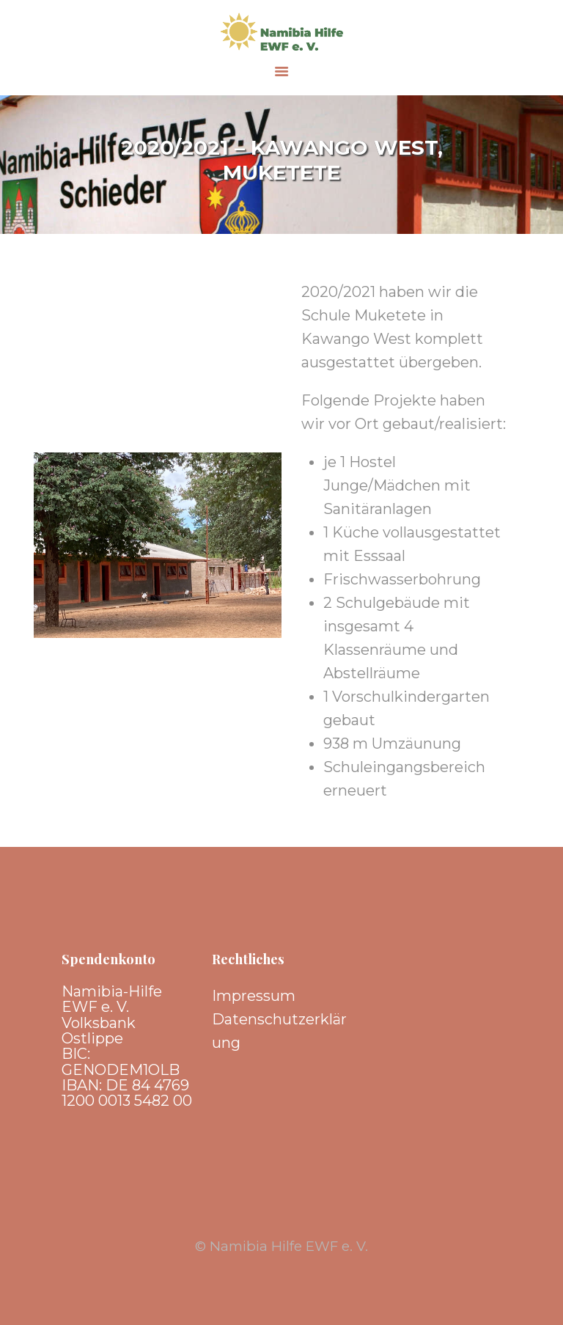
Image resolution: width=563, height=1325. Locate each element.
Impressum (253, 996)
